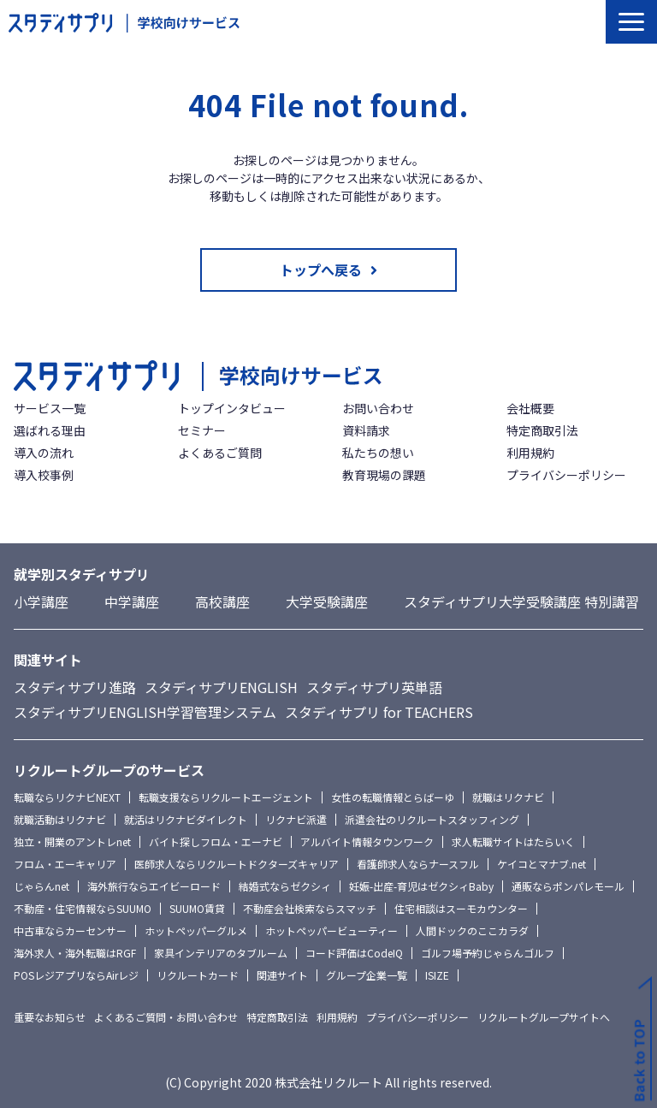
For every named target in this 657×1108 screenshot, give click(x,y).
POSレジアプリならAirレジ (76, 975)
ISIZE (437, 975)
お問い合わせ (378, 408)
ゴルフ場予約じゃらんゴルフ (487, 952)
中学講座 (131, 601)
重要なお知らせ (50, 1017)
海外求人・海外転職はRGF (75, 952)
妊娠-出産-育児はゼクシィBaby (421, 886)
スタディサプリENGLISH (221, 687)
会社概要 (530, 408)
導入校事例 (44, 474)
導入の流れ (44, 452)
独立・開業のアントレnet (72, 841)
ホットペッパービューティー (331, 930)
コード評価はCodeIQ (354, 952)
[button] (631, 22)
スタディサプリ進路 (75, 687)
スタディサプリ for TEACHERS (379, 712)
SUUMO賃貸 (197, 908)
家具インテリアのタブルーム (220, 952)
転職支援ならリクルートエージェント (226, 797)
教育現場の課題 (384, 474)
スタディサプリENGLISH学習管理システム (145, 712)
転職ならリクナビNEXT (67, 797)
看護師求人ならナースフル (418, 863)
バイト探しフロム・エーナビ (215, 841)
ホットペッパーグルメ (196, 930)
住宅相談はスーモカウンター (461, 908)
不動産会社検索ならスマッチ (309, 908)
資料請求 (366, 430)
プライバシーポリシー (566, 474)
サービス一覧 (50, 408)
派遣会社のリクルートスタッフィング (432, 819)
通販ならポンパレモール (568, 886)
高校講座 (222, 601)
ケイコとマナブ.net (541, 863)
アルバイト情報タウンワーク (367, 841)
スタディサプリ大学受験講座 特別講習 (521, 601)
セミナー (202, 430)
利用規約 (530, 452)
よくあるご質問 (220, 452)
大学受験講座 (327, 601)
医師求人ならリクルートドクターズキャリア (236, 863)
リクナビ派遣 (296, 819)
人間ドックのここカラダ (472, 930)
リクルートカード (198, 975)
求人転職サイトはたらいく (513, 841)
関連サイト (282, 975)
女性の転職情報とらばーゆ (392, 797)
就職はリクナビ (508, 797)
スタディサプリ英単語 (374, 687)
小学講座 (41, 601)
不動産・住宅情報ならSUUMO (82, 908)
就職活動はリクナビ (60, 819)
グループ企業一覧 (366, 975)
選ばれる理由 (50, 430)
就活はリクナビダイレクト (185, 819)
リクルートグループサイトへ (543, 1017)
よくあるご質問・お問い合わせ (166, 1017)
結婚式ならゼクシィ (285, 886)
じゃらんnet (41, 886)
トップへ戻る (321, 269)
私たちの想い (378, 452)
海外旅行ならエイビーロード (154, 886)
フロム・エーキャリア (65, 863)
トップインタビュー (232, 408)
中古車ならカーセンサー (70, 930)
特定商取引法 (542, 430)
